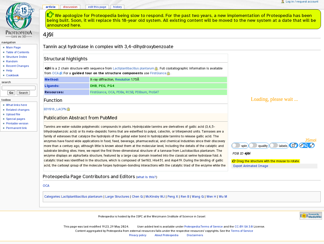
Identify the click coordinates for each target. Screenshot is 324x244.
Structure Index (16, 57)
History (117, 7)
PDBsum (141, 92)
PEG (102, 86)
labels (278, 145)
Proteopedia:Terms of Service (203, 226)
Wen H (211, 197)
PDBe (120, 92)
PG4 (110, 86)
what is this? (146, 177)
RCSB (129, 92)
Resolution (122, 80)
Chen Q (137, 197)
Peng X (173, 197)
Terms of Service (242, 231)
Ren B (185, 197)
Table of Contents (17, 52)
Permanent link (16, 128)
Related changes (17, 109)
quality (258, 145)
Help (9, 70)
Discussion (70, 7)
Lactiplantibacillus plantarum (133, 68)
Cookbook (12, 75)
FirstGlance (158, 73)
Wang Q (198, 197)
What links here (16, 105)
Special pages (15, 119)
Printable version (17, 123)
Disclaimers (195, 235)
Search (6, 82)
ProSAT (154, 92)
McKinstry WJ (155, 197)
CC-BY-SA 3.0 (244, 226)
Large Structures (117, 197)
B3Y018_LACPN (55, 109)
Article (51, 7)
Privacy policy (137, 235)
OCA (55, 73)
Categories (52, 197)
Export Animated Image (250, 166)
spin (239, 145)
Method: (51, 80)
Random (12, 61)
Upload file (13, 114)
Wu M (223, 197)
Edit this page (97, 7)
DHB (93, 86)
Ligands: (52, 86)
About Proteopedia (166, 235)
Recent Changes (17, 66)
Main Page (13, 47)
